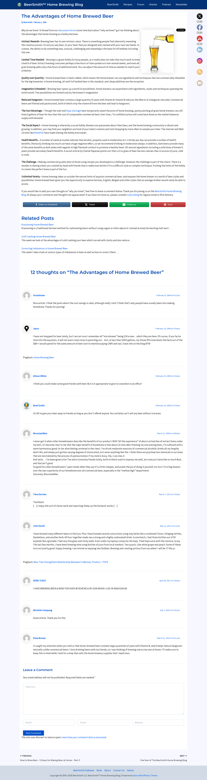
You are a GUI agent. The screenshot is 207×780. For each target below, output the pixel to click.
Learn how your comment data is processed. (84, 737)
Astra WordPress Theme (145, 775)
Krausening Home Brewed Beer (37, 224)
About (107, 770)
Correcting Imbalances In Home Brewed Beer (44, 248)
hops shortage (73, 110)
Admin (130, 770)
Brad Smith (39, 405)
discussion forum (67, 30)
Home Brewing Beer (43, 357)
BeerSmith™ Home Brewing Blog (53, 4)
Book (99, 770)
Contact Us (119, 770)
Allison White (39, 376)
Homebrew (39, 295)
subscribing (133, 194)
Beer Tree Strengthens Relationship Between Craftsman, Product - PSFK (70, 562)
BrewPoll (39, 132)
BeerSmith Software (83, 770)
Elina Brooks (39, 638)
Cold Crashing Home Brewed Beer (38, 236)
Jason (36, 328)
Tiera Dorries (39, 494)
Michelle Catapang (42, 610)
